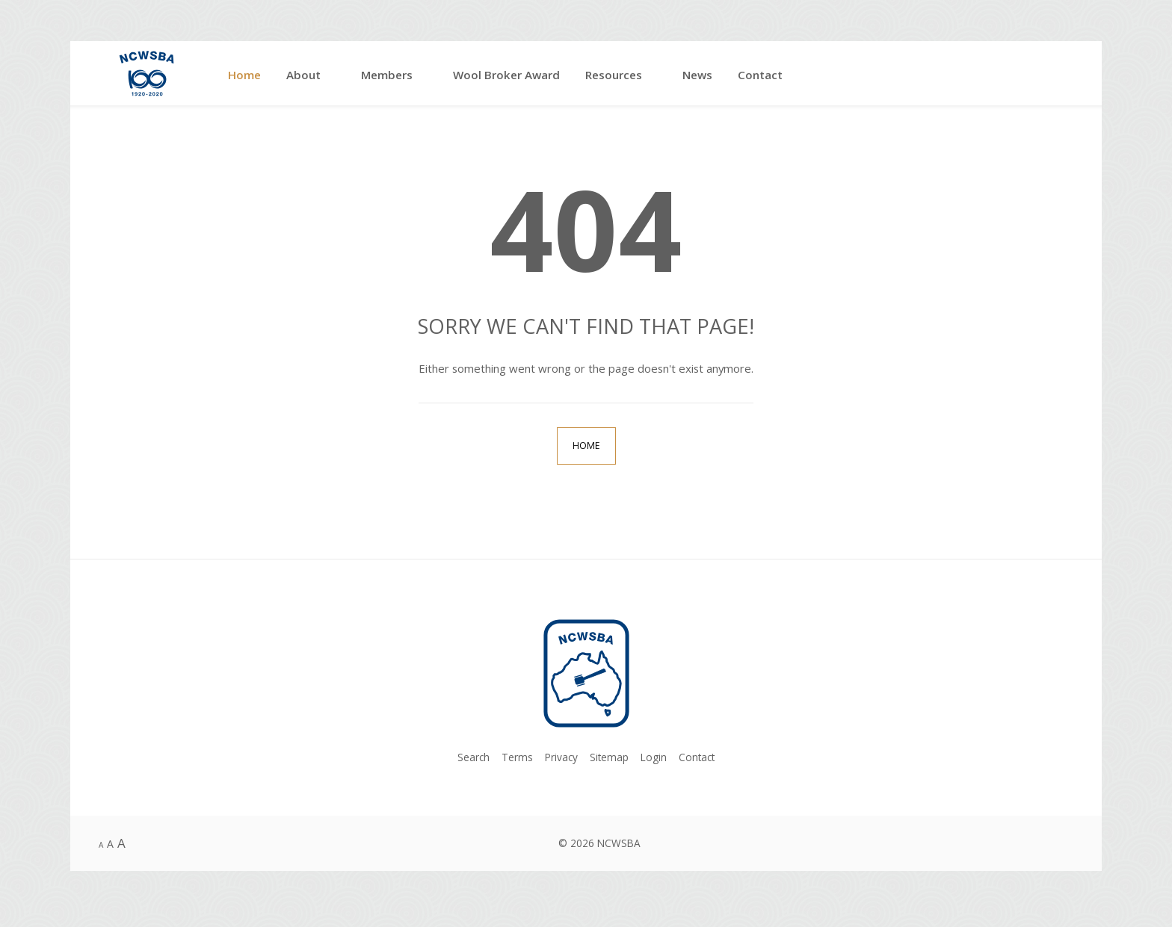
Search (473, 757)
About (303, 74)
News (697, 74)
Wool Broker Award (506, 74)
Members (387, 74)
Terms (517, 757)
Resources (613, 74)
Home (244, 74)
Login (654, 757)
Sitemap (609, 757)
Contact (760, 74)
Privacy (561, 757)
